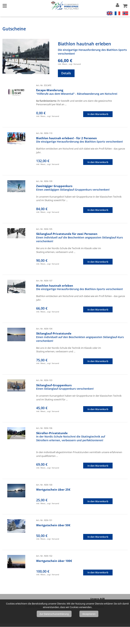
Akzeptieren (89, 614)
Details (66, 73)
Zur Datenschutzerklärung (54, 614)
